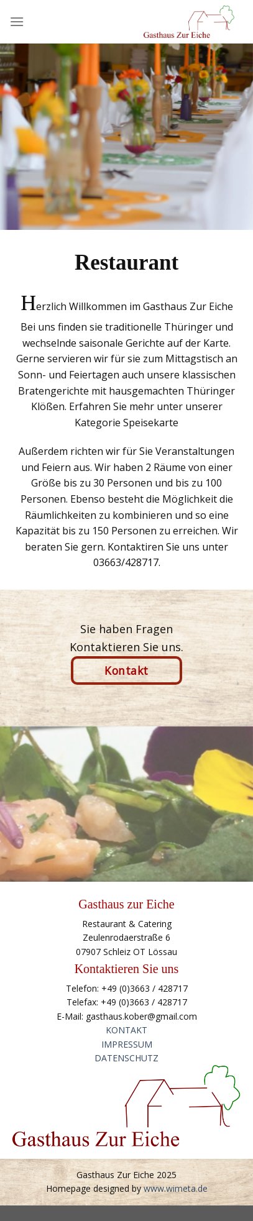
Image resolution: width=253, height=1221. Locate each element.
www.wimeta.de (176, 1188)
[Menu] (16, 21)
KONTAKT (126, 1030)
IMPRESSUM (126, 1044)
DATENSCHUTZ (126, 1058)
